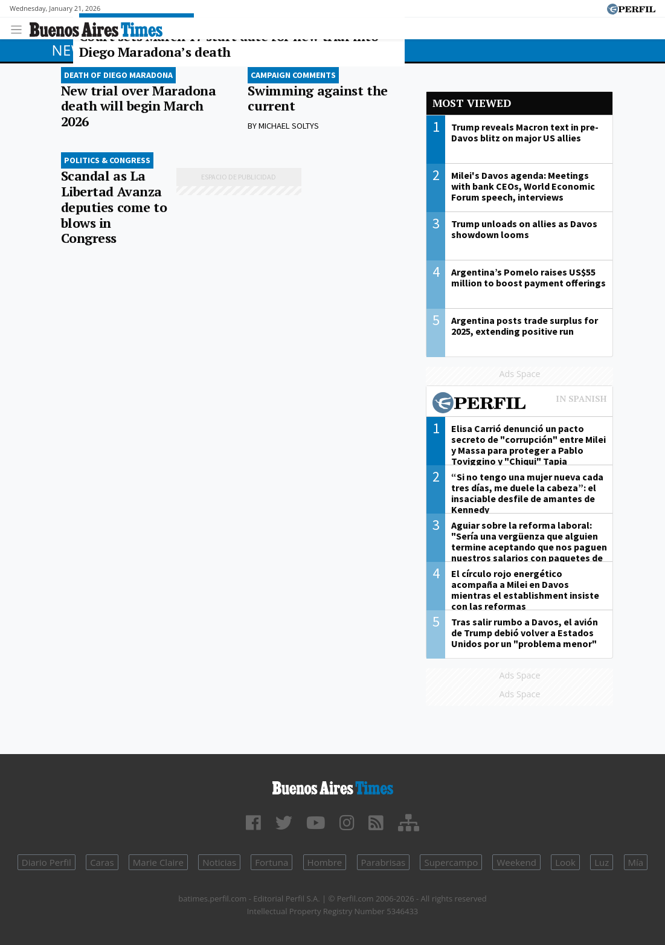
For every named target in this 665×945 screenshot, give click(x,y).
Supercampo (451, 862)
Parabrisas (383, 862)
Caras (102, 862)
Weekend (516, 862)
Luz (601, 862)
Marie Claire (158, 862)
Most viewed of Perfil (519, 404)
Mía (636, 862)
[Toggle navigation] (20, 28)
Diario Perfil (46, 862)
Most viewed (471, 103)
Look (565, 862)
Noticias (219, 862)
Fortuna (271, 862)
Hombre (324, 862)
